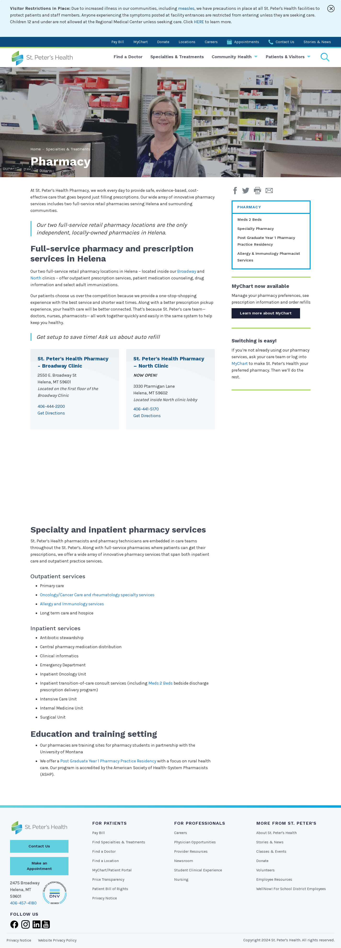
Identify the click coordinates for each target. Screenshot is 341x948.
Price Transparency (108, 879)
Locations (187, 42)
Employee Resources (274, 879)
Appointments (246, 42)
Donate (163, 42)
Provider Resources (191, 851)
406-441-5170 (146, 409)
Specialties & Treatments (177, 56)
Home (35, 149)
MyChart (140, 42)
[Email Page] (271, 192)
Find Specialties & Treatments (118, 842)
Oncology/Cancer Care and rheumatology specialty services (97, 594)
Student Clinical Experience (198, 870)
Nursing (181, 879)
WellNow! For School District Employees (291, 888)
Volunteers (265, 870)
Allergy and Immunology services (72, 604)
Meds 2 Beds (160, 683)
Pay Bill (117, 42)
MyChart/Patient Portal (112, 870)
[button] (260, 192)
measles (186, 8)
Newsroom (183, 860)
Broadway (186, 271)
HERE (199, 21)
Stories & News (317, 42)
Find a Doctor (128, 56)
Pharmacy (249, 207)
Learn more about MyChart (266, 313)
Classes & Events (271, 851)
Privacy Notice (104, 898)
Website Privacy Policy (57, 940)
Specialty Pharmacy (255, 228)
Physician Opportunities (195, 842)
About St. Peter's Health (276, 832)
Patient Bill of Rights (110, 888)
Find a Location (105, 860)
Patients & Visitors (285, 56)
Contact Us (285, 42)
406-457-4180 (23, 903)
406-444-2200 (51, 406)
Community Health (232, 56)
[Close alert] (331, 8)
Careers (211, 42)
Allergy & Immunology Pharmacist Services (268, 256)
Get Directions (51, 413)
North (35, 278)
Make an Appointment (39, 866)
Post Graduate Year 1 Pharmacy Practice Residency (108, 761)
